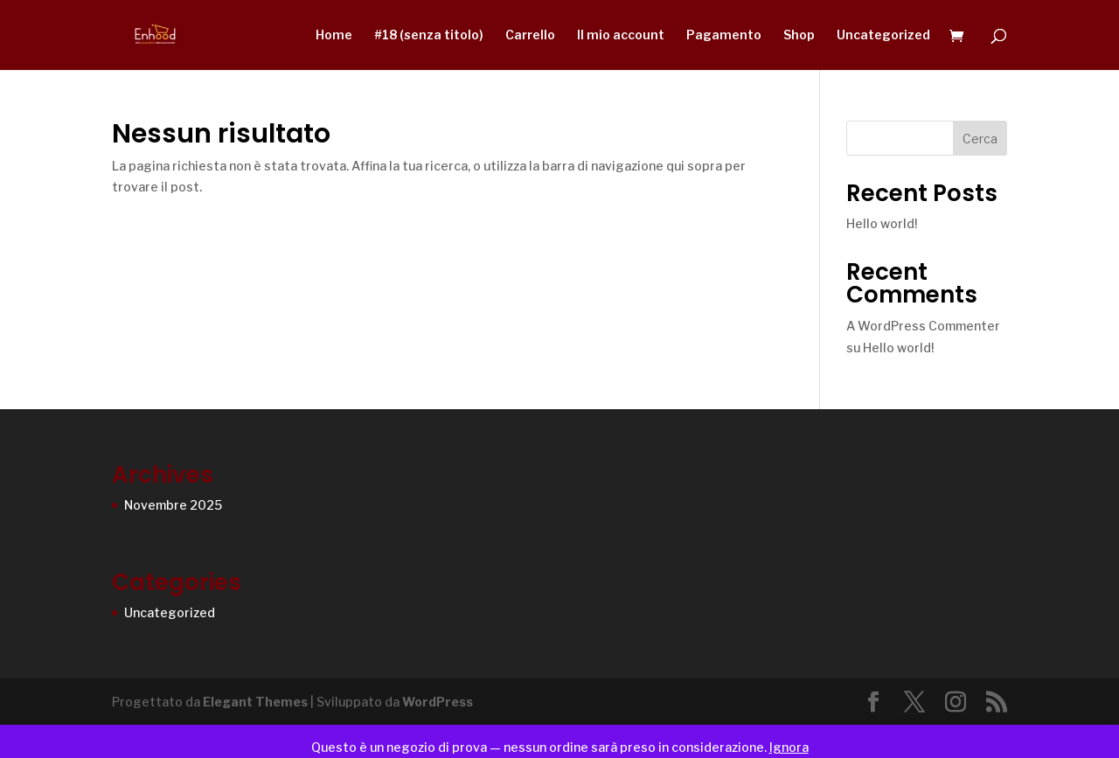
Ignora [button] (789, 747)
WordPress (437, 701)
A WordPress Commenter (923, 325)
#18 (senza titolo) (428, 35)
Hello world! (881, 223)
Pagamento (723, 35)
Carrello (530, 35)
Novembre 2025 (173, 504)
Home (334, 35)
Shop (799, 35)
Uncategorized (883, 35)
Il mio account (620, 35)
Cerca (980, 138)
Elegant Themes (255, 701)
